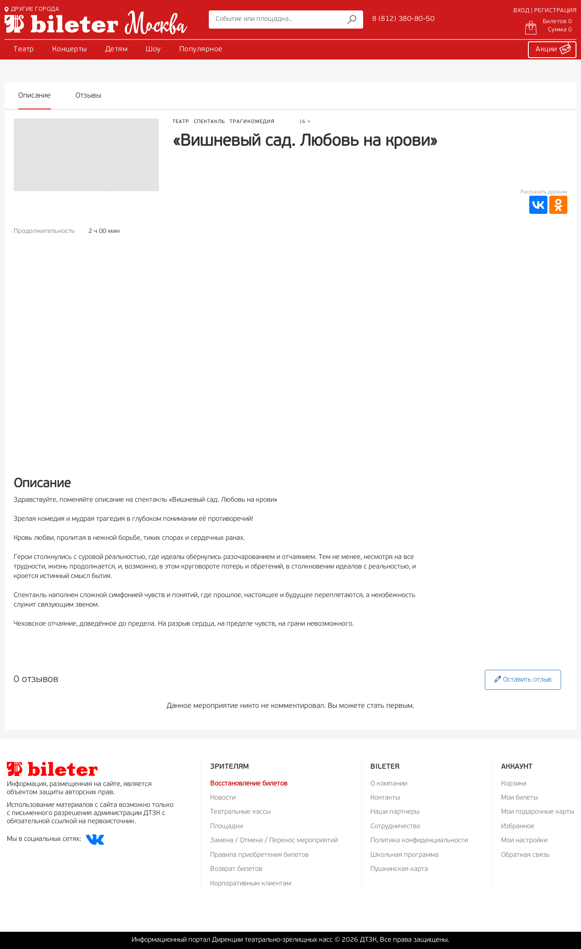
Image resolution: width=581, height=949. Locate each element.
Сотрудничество (395, 826)
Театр (24, 49)
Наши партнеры (394, 812)
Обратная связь (525, 855)
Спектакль (209, 121)
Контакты (385, 798)
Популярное (201, 49)
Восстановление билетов (248, 784)
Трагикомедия (252, 121)
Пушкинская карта (399, 869)
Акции (553, 48)
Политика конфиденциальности (419, 840)
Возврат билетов (236, 869)
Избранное (517, 826)
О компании (388, 784)
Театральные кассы (240, 812)
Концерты (69, 49)
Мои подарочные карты (537, 812)
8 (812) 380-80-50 (403, 19)
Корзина (514, 784)
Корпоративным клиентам (250, 883)
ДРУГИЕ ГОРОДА (32, 9)
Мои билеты (519, 798)
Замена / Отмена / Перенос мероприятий (274, 840)
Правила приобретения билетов (259, 855)
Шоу (153, 49)
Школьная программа (404, 855)
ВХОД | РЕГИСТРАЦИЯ (544, 11)
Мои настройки (524, 840)
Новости (223, 798)
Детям (116, 49)
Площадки (226, 826)
